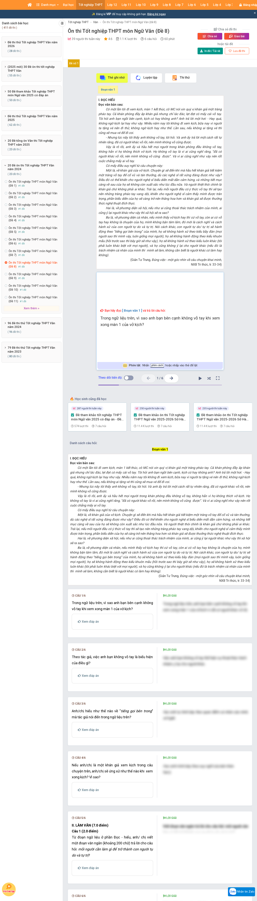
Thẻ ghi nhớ (112, 78)
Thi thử (180, 78)
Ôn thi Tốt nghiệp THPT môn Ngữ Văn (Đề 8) (130, 22)
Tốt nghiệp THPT (78, 22)
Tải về (210, 51)
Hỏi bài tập (9, 888)
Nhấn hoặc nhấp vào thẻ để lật (160, 365)
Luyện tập (146, 78)
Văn (95, 22)
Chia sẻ (210, 36)
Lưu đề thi (237, 51)
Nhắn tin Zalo (241, 892)
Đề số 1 (73, 63)
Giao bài (237, 36)
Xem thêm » (31, 308)
